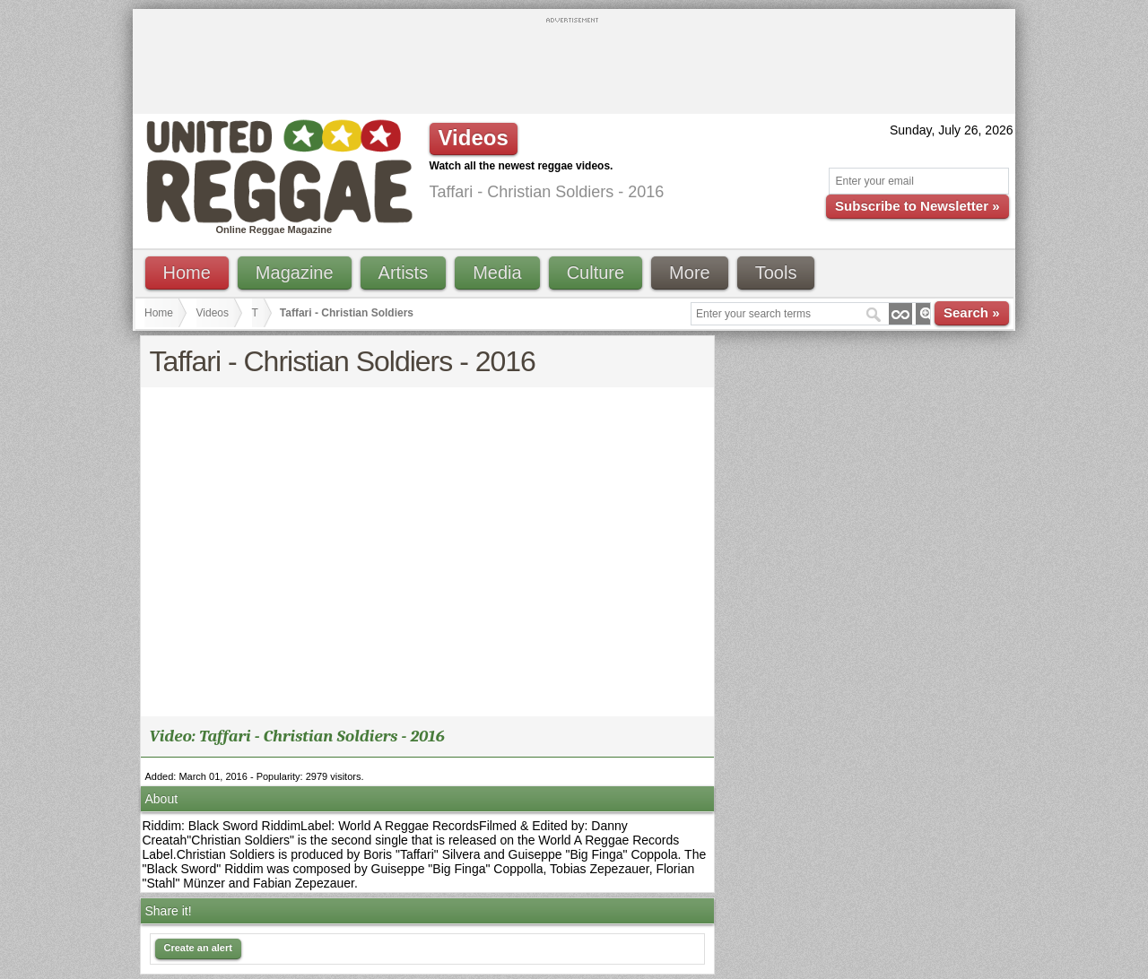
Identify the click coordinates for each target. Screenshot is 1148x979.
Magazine (295, 272)
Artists (403, 272)
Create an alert (198, 947)
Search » (972, 312)
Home (187, 272)
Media (497, 272)
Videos (212, 313)
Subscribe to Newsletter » (917, 205)
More (689, 272)
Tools (776, 272)
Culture (595, 272)
